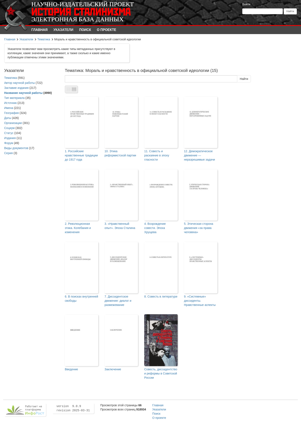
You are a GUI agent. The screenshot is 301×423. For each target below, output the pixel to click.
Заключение (113, 369)
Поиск (85, 30)
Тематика (43, 39)
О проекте (106, 30)
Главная (39, 30)
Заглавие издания (16, 87)
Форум (8, 143)
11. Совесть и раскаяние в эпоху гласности (156, 155)
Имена (8, 108)
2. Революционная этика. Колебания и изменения (78, 228)
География (11, 113)
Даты (7, 118)
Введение (71, 369)
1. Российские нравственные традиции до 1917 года (81, 155)
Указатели (63, 30)
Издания (10, 138)
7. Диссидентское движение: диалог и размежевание (118, 301)
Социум (9, 128)
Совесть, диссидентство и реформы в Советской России (160, 373)
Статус (8, 133)
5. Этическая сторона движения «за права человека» (198, 228)
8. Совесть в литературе (160, 296)
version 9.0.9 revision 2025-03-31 (73, 408)
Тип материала (14, 98)
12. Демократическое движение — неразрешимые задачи (199, 155)
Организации (13, 123)
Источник (10, 103)
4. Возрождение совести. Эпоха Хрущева (155, 228)
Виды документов (16, 148)
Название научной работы (23, 93)
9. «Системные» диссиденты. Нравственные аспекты (200, 301)
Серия (8, 153)
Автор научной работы (19, 82)
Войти (246, 4)
